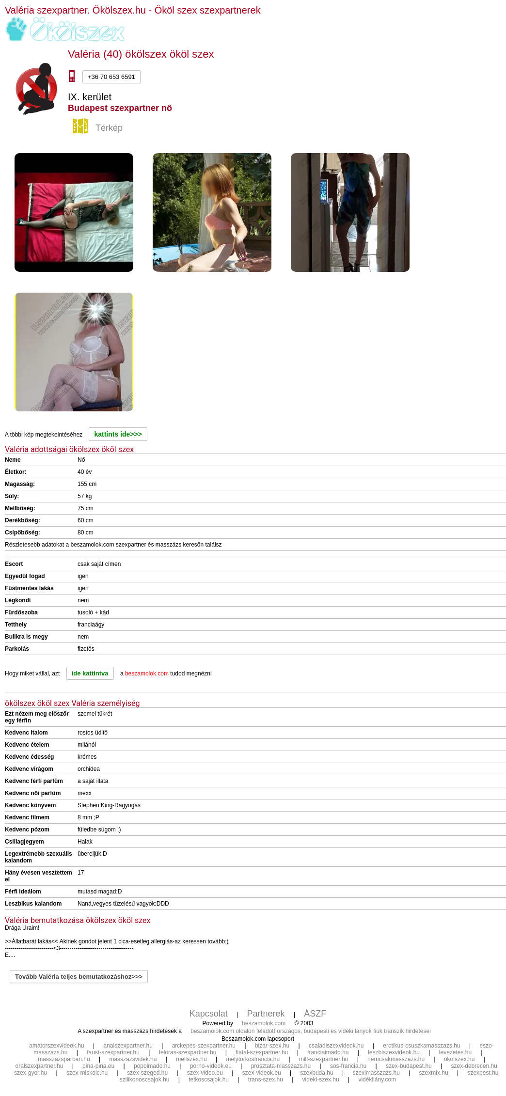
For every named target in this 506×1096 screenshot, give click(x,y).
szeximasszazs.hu (375, 1072)
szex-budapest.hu (409, 1066)
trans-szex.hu (265, 1079)
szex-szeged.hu (147, 1072)
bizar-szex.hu (272, 1045)
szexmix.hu (433, 1072)
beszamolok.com (263, 1023)
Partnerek (266, 1013)
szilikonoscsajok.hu (145, 1079)
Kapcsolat (209, 1013)
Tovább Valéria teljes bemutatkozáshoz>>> (78, 976)
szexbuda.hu (316, 1072)
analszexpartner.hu (127, 1045)
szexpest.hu (482, 1072)
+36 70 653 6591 (111, 76)
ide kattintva (90, 673)
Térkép (99, 128)
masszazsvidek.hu (133, 1059)
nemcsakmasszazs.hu (396, 1059)
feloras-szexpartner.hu (188, 1052)
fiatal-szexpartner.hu (262, 1052)
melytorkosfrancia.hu (253, 1059)
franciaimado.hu (327, 1052)
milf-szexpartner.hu (323, 1059)
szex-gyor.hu (30, 1072)
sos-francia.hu (348, 1066)
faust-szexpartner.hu (113, 1052)
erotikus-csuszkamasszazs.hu (421, 1045)
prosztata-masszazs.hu (281, 1066)
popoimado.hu (152, 1066)
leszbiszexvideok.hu (394, 1052)
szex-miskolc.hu (87, 1072)
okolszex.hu (459, 1059)
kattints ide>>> (118, 434)
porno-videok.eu (211, 1066)
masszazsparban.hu (64, 1059)
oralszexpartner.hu (39, 1066)
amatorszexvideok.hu (56, 1045)
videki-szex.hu (320, 1079)
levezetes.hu (455, 1052)
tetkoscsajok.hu (209, 1079)
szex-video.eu (205, 1072)
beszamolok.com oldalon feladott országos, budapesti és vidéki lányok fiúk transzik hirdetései (310, 1031)
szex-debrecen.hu (474, 1066)
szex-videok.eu (261, 1072)
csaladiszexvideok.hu (336, 1045)
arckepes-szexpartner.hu (204, 1045)
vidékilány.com (377, 1079)
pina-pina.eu (98, 1066)
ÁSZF (315, 1013)
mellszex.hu (191, 1059)
